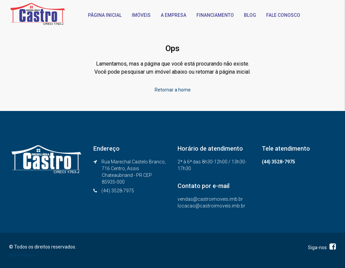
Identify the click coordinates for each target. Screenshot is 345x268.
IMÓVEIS (141, 15)
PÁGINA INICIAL (105, 15)
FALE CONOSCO (283, 15)
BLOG (250, 15)
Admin (15, 255)
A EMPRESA (173, 15)
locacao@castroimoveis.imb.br (211, 205)
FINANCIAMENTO (215, 15)
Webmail (30, 255)
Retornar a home (173, 89)
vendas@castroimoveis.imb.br (210, 199)
